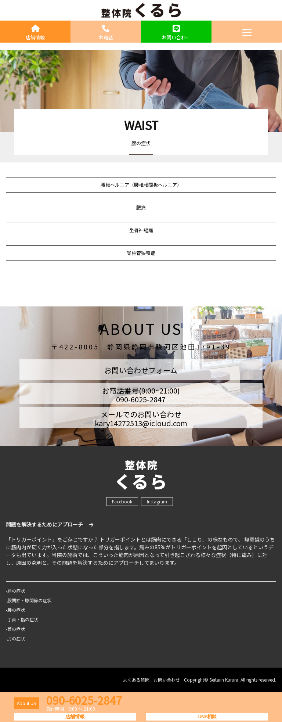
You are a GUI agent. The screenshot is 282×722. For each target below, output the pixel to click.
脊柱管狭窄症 (141, 252)
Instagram (157, 501)
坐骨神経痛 (141, 230)
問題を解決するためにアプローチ (49, 524)
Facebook (122, 501)
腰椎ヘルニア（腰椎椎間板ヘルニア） (141, 184)
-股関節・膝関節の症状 (28, 600)
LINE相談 (207, 716)
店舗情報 (35, 33)
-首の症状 (15, 629)
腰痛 (141, 207)
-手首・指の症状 (22, 619)
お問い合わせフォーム (140, 370)
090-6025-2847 (84, 700)
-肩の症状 (15, 591)
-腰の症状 (15, 610)
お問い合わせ (176, 33)
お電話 (105, 33)
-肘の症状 (15, 638)
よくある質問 (136, 679)
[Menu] (247, 32)
